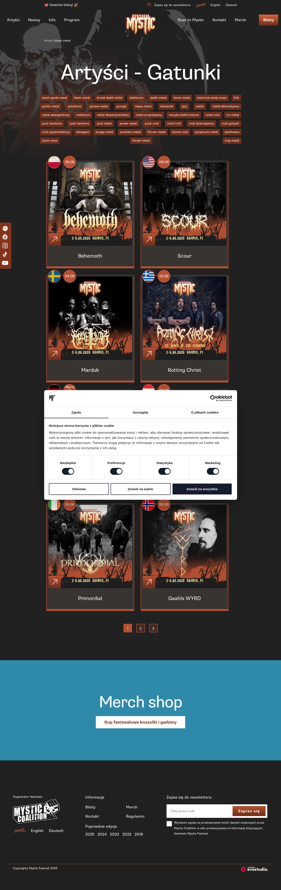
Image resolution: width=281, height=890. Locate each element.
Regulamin (135, 823)
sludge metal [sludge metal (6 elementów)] (104, 132)
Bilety (268, 20)
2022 (126, 841)
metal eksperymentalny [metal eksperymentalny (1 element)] (113, 115)
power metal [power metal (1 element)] (128, 123)
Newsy (34, 20)
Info (52, 20)
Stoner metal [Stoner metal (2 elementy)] (156, 132)
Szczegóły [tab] (140, 412)
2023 (114, 841)
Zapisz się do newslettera (172, 5)
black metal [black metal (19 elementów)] (82, 98)
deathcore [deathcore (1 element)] (136, 98)
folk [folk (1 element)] (236, 98)
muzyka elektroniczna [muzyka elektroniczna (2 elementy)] (184, 115)
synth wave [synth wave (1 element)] (49, 140)
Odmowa (79, 489)
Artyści (13, 20)
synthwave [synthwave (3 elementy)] (232, 132)
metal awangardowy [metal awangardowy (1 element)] (55, 115)
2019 (139, 841)
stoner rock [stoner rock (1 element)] (180, 132)
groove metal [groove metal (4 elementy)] (99, 106)
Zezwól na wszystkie (202, 489)
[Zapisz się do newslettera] (149, 5)
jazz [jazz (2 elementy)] (184, 106)
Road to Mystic (191, 20)
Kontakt (219, 20)
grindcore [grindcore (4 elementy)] (74, 106)
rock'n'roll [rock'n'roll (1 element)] (174, 123)
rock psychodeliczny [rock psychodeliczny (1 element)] (56, 132)
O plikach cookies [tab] (205, 412)
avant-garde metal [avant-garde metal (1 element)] (54, 98)
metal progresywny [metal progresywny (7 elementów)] (149, 115)
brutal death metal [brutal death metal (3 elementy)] (109, 98)
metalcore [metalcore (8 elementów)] (83, 115)
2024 (102, 841)
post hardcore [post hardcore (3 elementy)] (79, 123)
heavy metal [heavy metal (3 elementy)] (143, 106)
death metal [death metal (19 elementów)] (158, 98)
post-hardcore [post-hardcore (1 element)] (52, 123)
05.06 (166, 278)
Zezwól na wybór (140, 489)
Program (72, 20)
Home (48, 40)
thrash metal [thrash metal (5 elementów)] (141, 140)
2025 (89, 841)
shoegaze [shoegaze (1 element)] (82, 132)
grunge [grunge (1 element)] (121, 106)
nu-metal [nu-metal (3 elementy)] (233, 115)
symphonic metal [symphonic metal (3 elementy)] (206, 132)
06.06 (72, 163)
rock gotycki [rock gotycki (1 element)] (230, 123)
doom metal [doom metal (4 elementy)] (182, 98)
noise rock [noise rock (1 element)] (213, 115)
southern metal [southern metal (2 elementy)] (130, 132)
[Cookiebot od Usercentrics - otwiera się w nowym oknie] (213, 398)
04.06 (72, 278)
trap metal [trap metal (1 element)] (232, 140)
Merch (240, 20)
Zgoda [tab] (76, 412)
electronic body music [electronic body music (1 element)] (212, 98)
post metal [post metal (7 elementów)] (104, 123)
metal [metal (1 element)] (200, 106)
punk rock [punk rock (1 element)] (152, 123)
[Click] (55, 241)
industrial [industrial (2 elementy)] (166, 106)
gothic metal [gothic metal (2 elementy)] (50, 106)
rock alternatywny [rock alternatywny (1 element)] (201, 123)
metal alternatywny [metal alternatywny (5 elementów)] (226, 106)
